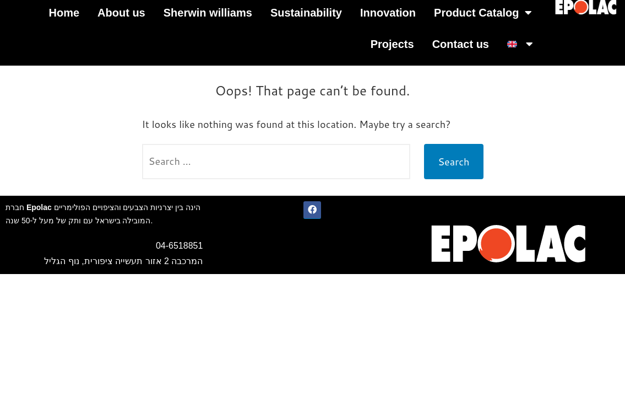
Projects (392, 44)
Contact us (460, 44)
